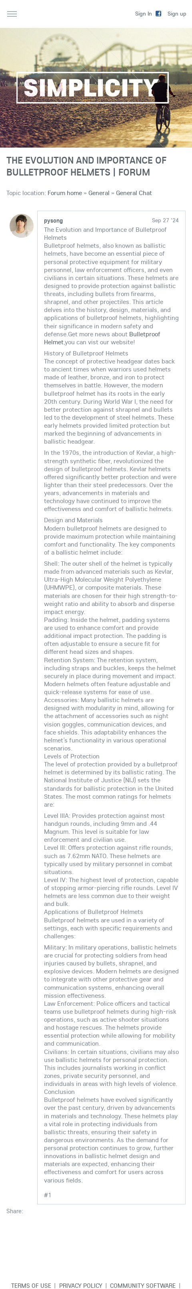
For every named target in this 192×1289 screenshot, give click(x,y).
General (99, 193)
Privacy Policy (80, 1285)
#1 (47, 1195)
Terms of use (31, 1285)
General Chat (134, 193)
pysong (53, 220)
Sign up (177, 13)
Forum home (65, 193)
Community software (143, 1285)
